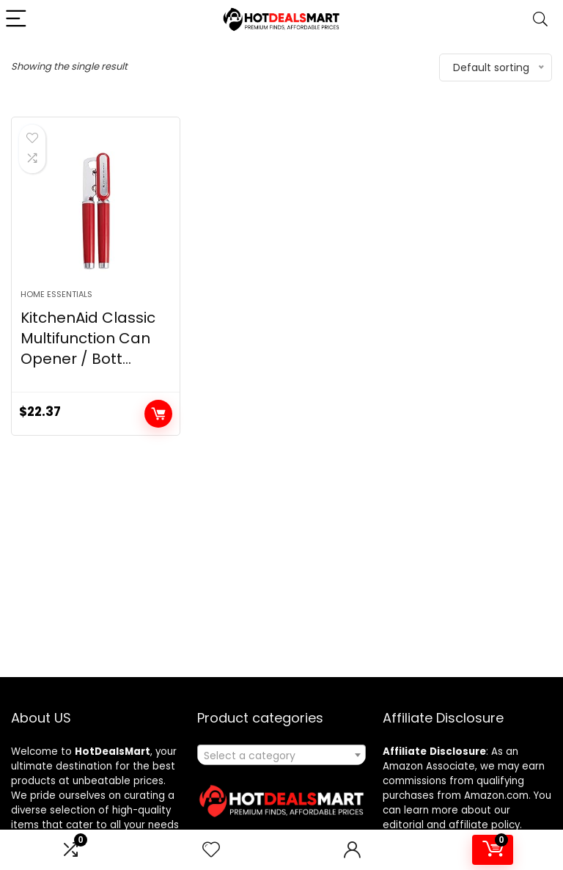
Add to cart (158, 414)
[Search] (540, 19)
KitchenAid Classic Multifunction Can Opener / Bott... (88, 338)
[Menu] (17, 19)
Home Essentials (56, 294)
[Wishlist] (211, 850)
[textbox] (282, 755)
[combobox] (282, 755)
